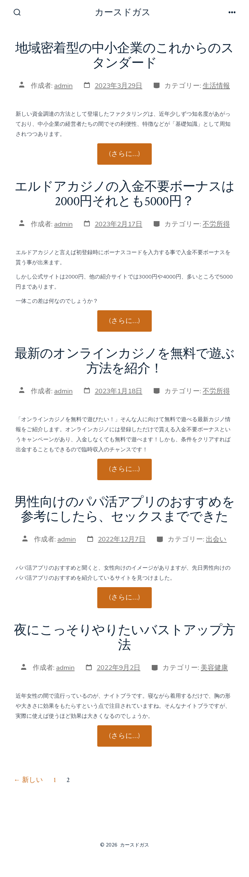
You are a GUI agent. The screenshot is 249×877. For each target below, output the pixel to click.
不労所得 (216, 224)
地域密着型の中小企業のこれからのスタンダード (124, 56)
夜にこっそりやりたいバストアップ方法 (124, 638)
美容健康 (214, 667)
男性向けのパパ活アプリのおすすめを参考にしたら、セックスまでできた (124, 510)
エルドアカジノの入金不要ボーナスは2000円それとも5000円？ (125, 194)
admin (63, 85)
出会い (216, 539)
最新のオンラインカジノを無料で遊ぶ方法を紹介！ (125, 361)
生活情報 (216, 85)
